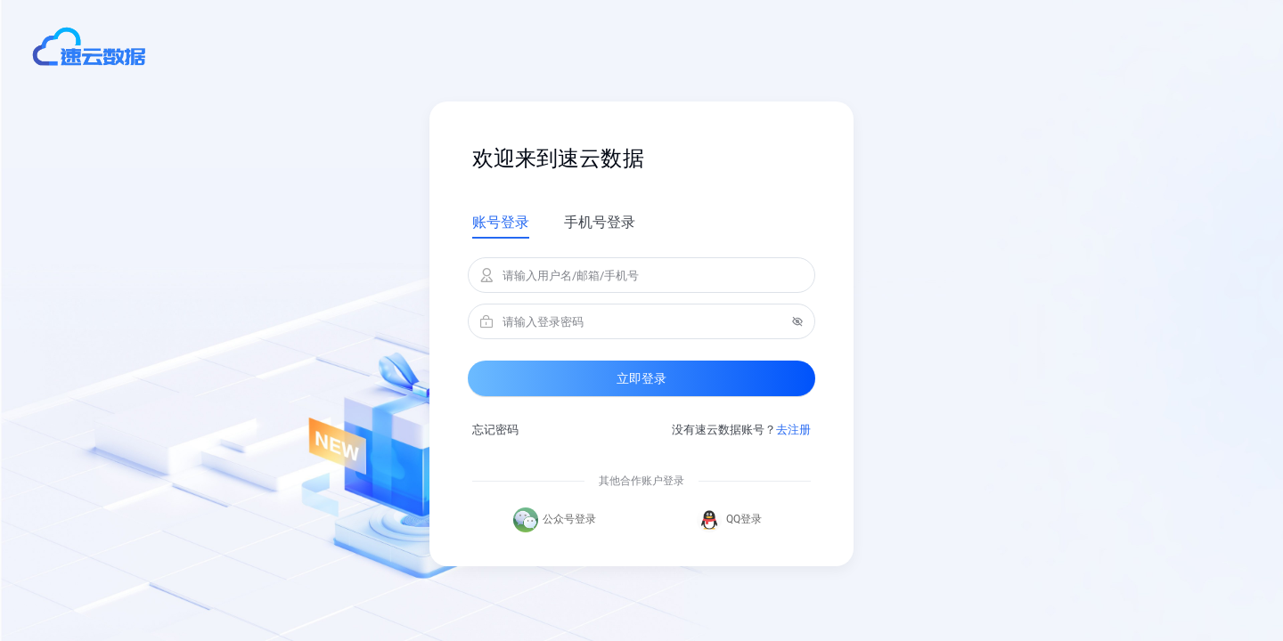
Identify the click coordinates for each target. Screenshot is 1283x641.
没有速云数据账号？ (741, 429)
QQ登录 (729, 519)
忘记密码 (495, 429)
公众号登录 (554, 519)
